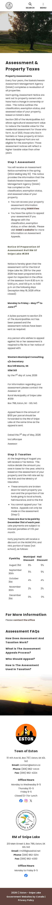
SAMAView (33, 208)
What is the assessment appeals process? (23, 650)
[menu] (43, 5)
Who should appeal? (20, 659)
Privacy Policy (26, 900)
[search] (30, 5)
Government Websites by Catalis (25, 896)
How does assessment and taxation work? (25, 640)
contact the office (24, 620)
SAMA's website (25, 229)
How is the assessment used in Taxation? (22, 667)
